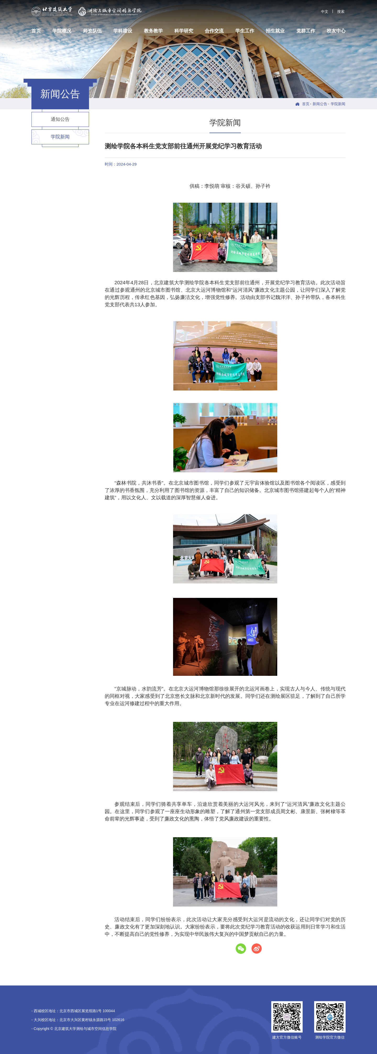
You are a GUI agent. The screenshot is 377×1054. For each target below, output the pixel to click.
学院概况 (61, 30)
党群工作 (305, 30)
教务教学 (153, 30)
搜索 (341, 11)
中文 (324, 11)
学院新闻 (338, 104)
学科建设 (122, 30)
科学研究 (183, 30)
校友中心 (336, 30)
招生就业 (275, 30)
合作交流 (214, 30)
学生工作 (244, 30)
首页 (36, 30)
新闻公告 (320, 104)
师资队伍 (92, 30)
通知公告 (60, 119)
